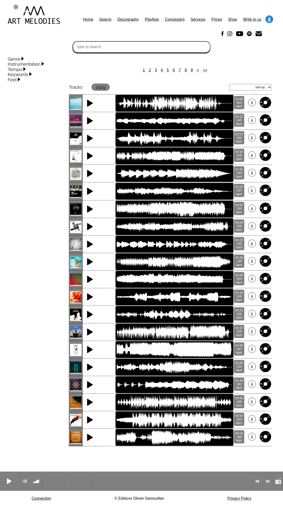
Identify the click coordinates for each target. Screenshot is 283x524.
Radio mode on (278, 481)
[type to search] (141, 47)
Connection (41, 498)
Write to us (252, 19)
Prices (216, 19)
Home (88, 19)
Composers (175, 19)
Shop (232, 19)
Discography (128, 19)
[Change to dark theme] (16, 7)
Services (198, 19)
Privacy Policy (239, 498)
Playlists (152, 19)
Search (105, 19)
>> (205, 70)
